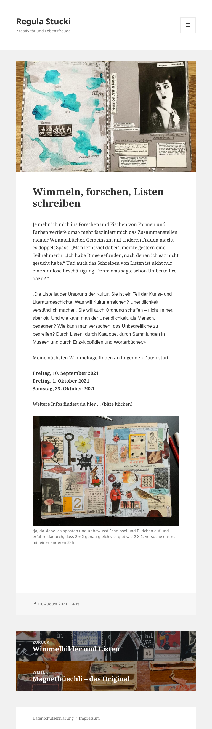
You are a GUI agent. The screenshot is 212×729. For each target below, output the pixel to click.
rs (78, 603)
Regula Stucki (43, 21)
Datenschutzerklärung (53, 718)
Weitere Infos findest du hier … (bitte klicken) (82, 404)
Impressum (89, 718)
